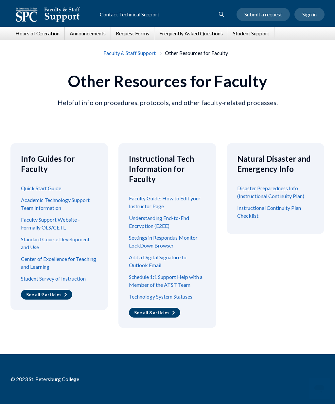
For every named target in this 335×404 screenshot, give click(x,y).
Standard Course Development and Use (55, 243)
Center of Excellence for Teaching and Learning (58, 263)
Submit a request (263, 14)
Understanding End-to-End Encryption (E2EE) (159, 222)
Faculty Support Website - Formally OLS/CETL (50, 223)
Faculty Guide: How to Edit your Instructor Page (165, 202)
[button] (221, 14)
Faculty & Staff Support (129, 53)
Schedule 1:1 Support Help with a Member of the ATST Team (166, 281)
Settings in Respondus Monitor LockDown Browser (163, 241)
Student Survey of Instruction (53, 278)
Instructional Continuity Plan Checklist (269, 212)
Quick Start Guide (41, 188)
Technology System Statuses (160, 296)
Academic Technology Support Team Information (55, 204)
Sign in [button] (309, 14)
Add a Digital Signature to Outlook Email (157, 261)
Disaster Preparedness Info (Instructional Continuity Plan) (270, 192)
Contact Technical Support (129, 14)
